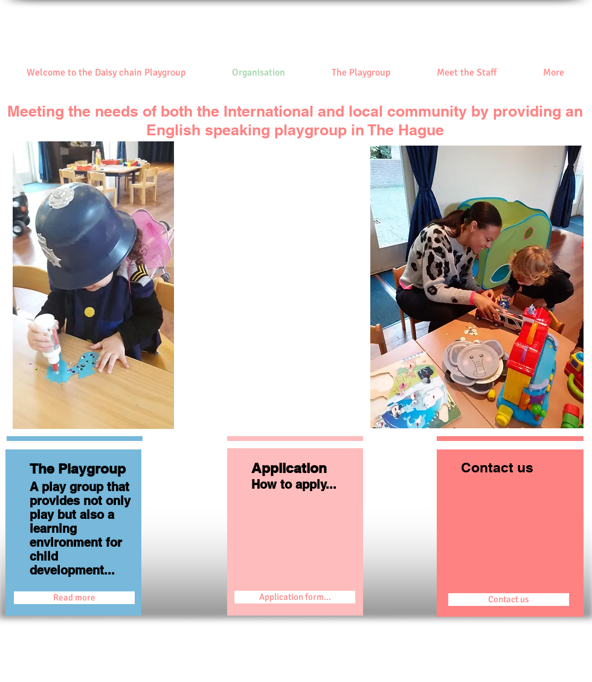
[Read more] (74, 597)
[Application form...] (294, 597)
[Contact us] (508, 599)
